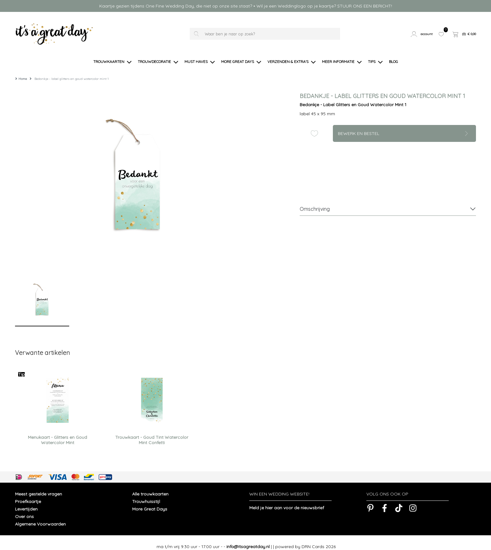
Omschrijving (315, 201)
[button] (422, 33)
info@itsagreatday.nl (248, 539)
